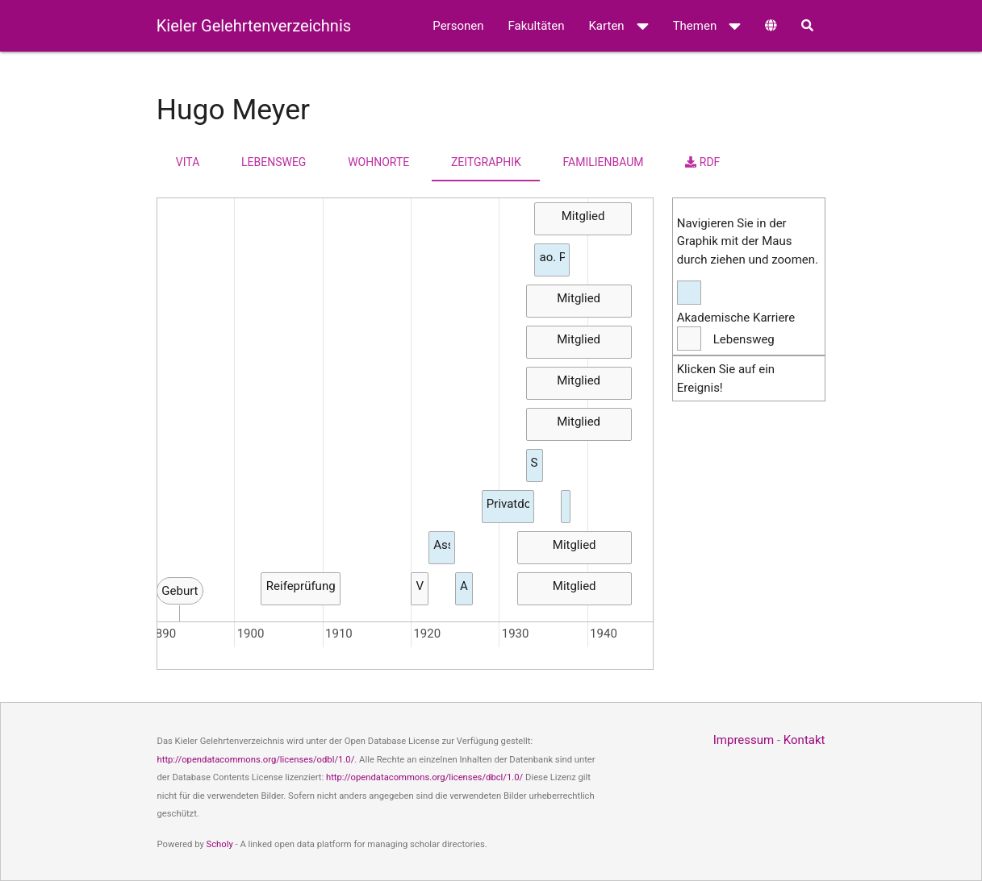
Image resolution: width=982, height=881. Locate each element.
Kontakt (804, 740)
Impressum (743, 740)
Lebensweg (273, 162)
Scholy (220, 844)
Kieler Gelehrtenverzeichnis (254, 25)
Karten (618, 26)
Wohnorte (378, 162)
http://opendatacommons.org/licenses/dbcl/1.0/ (424, 777)
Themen (707, 26)
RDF (702, 162)
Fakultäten (536, 26)
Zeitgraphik (486, 162)
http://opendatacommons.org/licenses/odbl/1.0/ (256, 759)
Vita (187, 162)
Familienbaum (603, 162)
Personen (457, 26)
